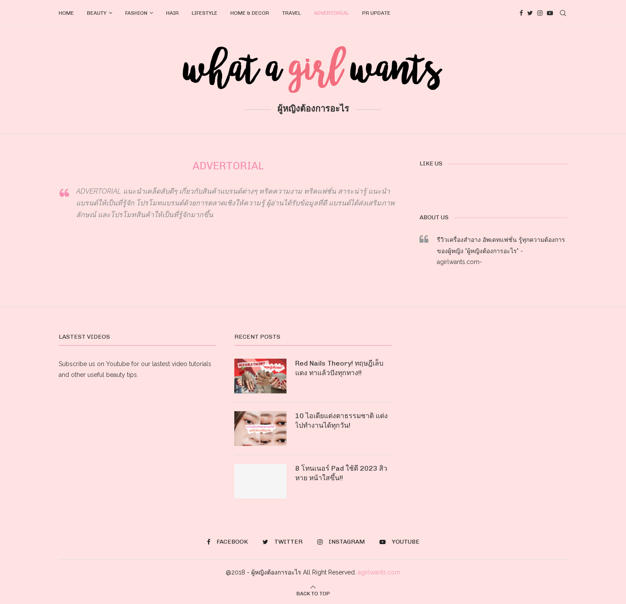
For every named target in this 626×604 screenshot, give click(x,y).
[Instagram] (540, 13)
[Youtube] (550, 13)
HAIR (172, 13)
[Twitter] (530, 13)
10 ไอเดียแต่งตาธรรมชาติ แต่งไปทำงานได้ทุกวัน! (341, 420)
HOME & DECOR (249, 13)
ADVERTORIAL (331, 13)
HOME (66, 13)
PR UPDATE (376, 13)
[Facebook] (521, 13)
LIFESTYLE (204, 13)
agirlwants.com (379, 572)
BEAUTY (97, 13)
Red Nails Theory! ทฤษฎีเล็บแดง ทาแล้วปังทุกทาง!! (339, 368)
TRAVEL (291, 13)
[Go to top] (313, 593)
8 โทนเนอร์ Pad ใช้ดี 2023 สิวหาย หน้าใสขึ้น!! (341, 473)
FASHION (136, 13)
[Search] (563, 13)
